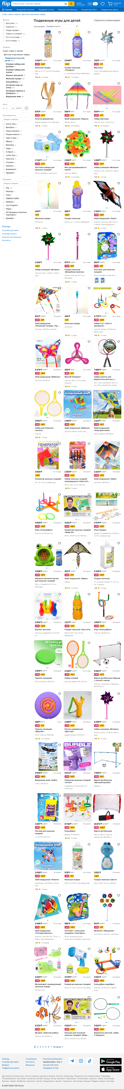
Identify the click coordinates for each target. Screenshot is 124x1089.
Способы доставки (10, 230)
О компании (31, 1059)
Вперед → (58, 1047)
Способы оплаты (9, 234)
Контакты (6, 240)
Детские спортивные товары (33, 14)
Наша (13, 131)
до (18, 108)
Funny (12, 124)
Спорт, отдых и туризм (11, 14)
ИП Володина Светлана (16, 213)
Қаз (89, 4)
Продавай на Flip (46, 9)
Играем (14, 134)
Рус (95, 4)
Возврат (5, 1065)
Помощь (5, 1059)
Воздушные (15, 96)
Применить (26, 108)
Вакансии (30, 1065)
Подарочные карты (109, 9)
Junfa (11, 155)
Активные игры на (14, 86)
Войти (79, 3)
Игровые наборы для (15, 65)
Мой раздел (81, 5)
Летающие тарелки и (15, 92)
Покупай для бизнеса (67, 9)
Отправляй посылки (25, 9)
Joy (12, 205)
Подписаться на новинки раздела (107, 20)
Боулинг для (15, 75)
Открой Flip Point (89, 9)
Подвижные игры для (14, 59)
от (7, 108)
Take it (12, 138)
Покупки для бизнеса (11, 237)
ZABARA (13, 198)
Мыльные (15, 78)
